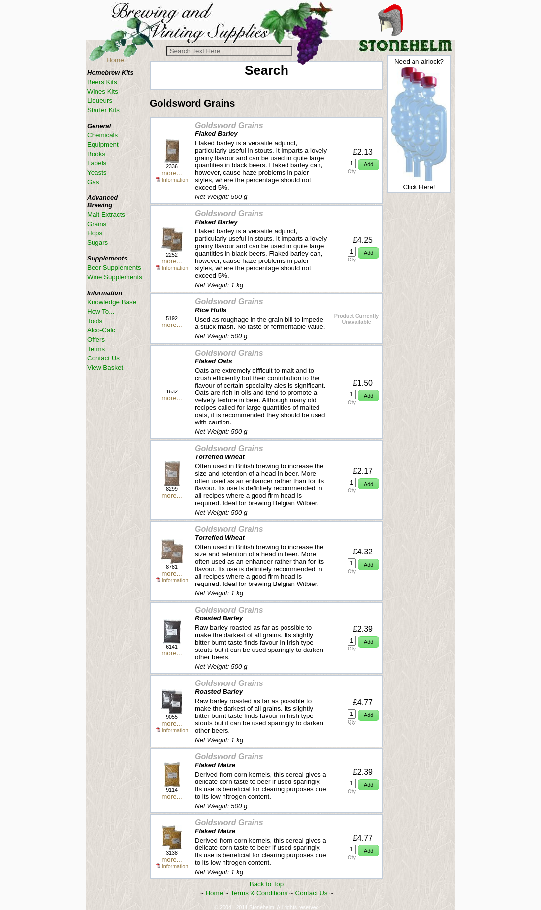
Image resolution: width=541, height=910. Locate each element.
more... (171, 173)
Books (96, 154)
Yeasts (97, 172)
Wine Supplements (114, 277)
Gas (93, 182)
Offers (96, 339)
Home (115, 60)
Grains (96, 224)
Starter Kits (103, 110)
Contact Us (311, 893)
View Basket (105, 367)
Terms (96, 349)
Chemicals (102, 135)
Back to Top (267, 884)
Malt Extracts (106, 214)
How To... (100, 311)
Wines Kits (102, 91)
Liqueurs (99, 100)
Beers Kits (102, 82)
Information (172, 180)
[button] (368, 164)
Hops (94, 233)
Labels (96, 163)
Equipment (103, 144)
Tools (94, 321)
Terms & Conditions (259, 893)
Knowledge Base (111, 302)
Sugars (97, 242)
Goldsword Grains (229, 125)
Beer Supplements (114, 267)
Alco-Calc (101, 330)
